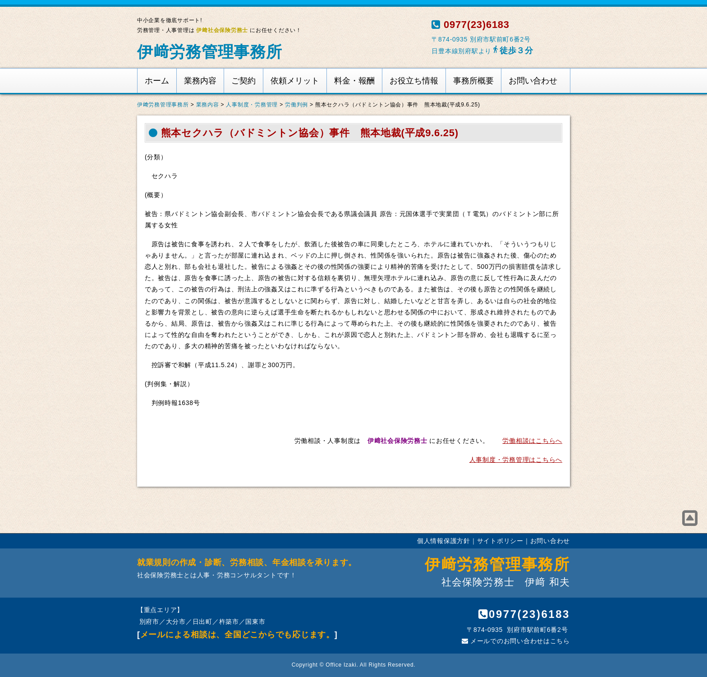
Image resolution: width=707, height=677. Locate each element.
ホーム (157, 80)
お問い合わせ (533, 80)
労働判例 (296, 104)
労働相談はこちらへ (532, 440)
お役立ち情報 (414, 80)
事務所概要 (473, 80)
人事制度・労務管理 (252, 104)
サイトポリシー (500, 540)
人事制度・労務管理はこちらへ (515, 459)
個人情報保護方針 (443, 540)
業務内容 (200, 80)
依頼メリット (295, 80)
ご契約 (243, 80)
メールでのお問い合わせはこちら (516, 641)
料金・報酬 (354, 80)
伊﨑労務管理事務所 (209, 51)
